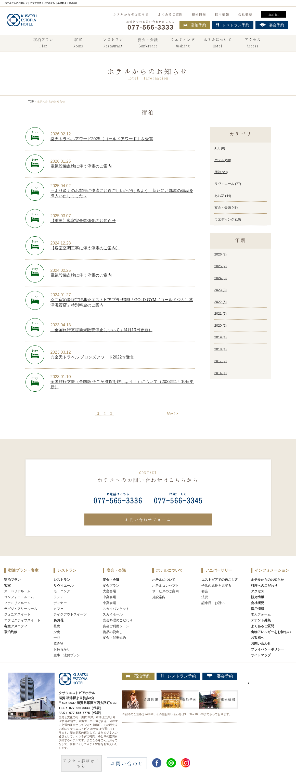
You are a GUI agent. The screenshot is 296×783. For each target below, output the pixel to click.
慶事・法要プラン (67, 655)
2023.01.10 (60, 377)
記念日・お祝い (213, 603)
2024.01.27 (60, 295)
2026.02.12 (60, 134)
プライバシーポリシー (267, 649)
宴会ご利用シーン (116, 626)
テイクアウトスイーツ (70, 614)
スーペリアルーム (17, 591)
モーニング (62, 591)
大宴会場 (109, 591)
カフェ (58, 609)
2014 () (220, 373)
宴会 (204, 591)
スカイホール (113, 614)
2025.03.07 (60, 216)
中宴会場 (109, 597)
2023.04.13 (60, 325)
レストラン (113, 43)
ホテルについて (217, 43)
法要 (204, 597)
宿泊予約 (195, 25)
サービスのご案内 (165, 591)
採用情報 (222, 14)
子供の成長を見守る (216, 585)
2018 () (220, 349)
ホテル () (222, 160)
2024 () (220, 278)
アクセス (252, 43)
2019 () (220, 337)
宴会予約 (220, 676)
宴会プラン (111, 585)
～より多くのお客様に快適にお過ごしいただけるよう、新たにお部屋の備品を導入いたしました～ (121, 193)
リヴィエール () (227, 184)
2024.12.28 (60, 243)
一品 (57, 637)
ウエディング (183, 43)
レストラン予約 (178, 676)
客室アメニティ (15, 626)
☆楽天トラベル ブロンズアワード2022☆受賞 (92, 357)
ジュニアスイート (17, 614)
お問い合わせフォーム (148, 520)
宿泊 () (221, 172)
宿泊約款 (10, 632)
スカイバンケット (116, 609)
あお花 (58, 620)
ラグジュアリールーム (20, 609)
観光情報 (199, 14)
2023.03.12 (60, 352)
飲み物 (58, 643)
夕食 (57, 632)
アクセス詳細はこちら (81, 763)
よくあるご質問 (170, 14)
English (273, 14)
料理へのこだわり (264, 585)
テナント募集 (261, 620)
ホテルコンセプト (165, 585)
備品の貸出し (113, 632)
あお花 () (222, 196)
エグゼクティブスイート (22, 620)
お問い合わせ (261, 643)
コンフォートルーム (19, 597)
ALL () (219, 148)
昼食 (57, 626)
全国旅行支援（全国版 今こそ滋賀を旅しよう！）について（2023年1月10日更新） (122, 384)
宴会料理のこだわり (118, 620)
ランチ (58, 597)
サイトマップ (261, 655)
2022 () (220, 302)
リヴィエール (63, 585)
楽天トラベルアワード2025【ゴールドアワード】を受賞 (101, 139)
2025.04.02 (60, 186)
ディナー (60, 603)
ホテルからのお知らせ (131, 14)
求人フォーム (261, 614)
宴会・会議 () (226, 207)
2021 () (220, 313)
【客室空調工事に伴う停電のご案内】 (85, 248)
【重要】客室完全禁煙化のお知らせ (83, 221)
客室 (78, 43)
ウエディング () (227, 219)
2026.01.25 (60, 161)
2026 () (220, 254)
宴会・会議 (148, 43)
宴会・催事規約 (114, 637)
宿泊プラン (43, 43)
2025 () (220, 266)
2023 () (220, 290)
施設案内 (158, 597)
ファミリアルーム (17, 603)
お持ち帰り (62, 649)
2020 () (220, 325)
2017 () (220, 361)
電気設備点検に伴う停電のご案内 (81, 166)
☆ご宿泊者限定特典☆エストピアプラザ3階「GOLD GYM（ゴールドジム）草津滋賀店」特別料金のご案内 (121, 302)
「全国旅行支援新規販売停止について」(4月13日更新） (101, 330)
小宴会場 (109, 603)
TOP (31, 101)
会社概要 (245, 14)
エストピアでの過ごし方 (219, 580)
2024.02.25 (60, 270)
